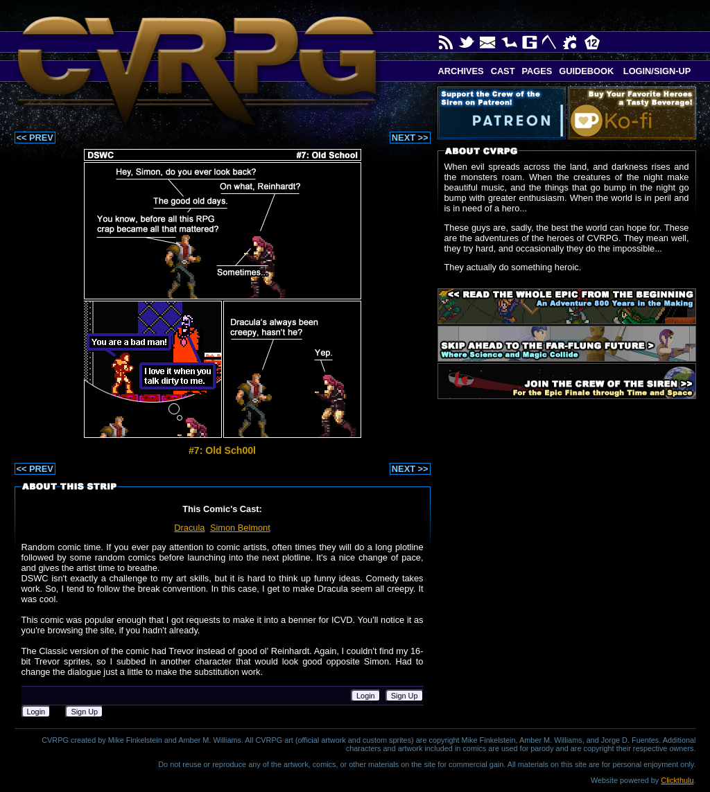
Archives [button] (461, 71)
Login (365, 696)
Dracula (189, 527)
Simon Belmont (240, 527)
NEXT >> (410, 137)
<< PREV (35, 137)
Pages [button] (536, 71)
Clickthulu (677, 780)
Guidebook (586, 71)
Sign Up (404, 696)
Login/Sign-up (656, 71)
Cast (503, 71)
